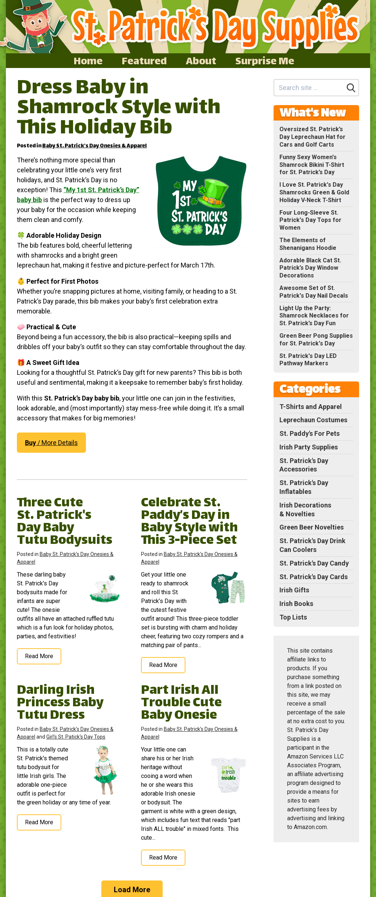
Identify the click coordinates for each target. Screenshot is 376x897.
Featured (144, 60)
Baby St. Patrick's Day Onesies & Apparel (94, 146)
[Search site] (309, 88)
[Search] (351, 87)
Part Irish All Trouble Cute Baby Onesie (181, 703)
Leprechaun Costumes (313, 420)
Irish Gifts (294, 590)
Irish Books (296, 603)
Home (87, 60)
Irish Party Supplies (308, 447)
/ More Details (51, 442)
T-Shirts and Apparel (310, 406)
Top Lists (293, 617)
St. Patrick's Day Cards (313, 577)
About (201, 60)
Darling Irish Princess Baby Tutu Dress (60, 703)
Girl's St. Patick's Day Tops (75, 737)
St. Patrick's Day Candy (314, 563)
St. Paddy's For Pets (309, 433)
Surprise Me (264, 60)
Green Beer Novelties (311, 527)
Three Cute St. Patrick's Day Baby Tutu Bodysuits (64, 522)
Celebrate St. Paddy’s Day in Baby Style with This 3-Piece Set (189, 522)
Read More (39, 656)
